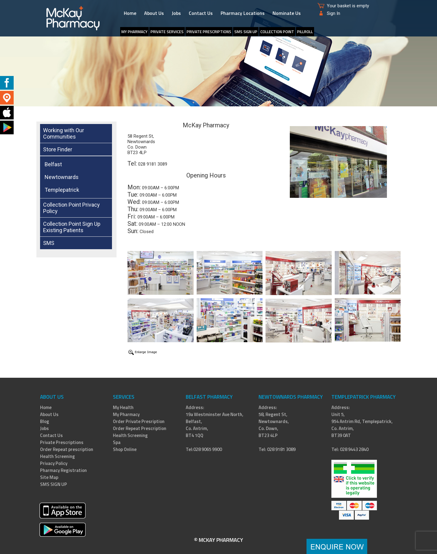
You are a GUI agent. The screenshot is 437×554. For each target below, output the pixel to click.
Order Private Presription (138, 421)
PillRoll (305, 32)
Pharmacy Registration (63, 470)
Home (130, 13)
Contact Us (201, 13)
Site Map (49, 477)
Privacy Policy (53, 463)
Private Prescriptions (209, 32)
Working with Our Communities (63, 133)
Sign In (333, 13)
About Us (154, 13)
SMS (48, 243)
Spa (116, 442)
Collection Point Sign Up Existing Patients (71, 227)
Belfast (53, 164)
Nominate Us (287, 13)
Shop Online (125, 449)
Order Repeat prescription (66, 449)
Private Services (167, 32)
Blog (44, 421)
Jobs (176, 13)
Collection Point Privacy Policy (71, 207)
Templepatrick (62, 190)
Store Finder (57, 149)
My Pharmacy (134, 32)
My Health (123, 407)
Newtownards (62, 177)
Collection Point (277, 32)
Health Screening (57, 456)
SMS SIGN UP (245, 32)
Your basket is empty (348, 6)
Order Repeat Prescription (139, 428)
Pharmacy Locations (243, 13)
